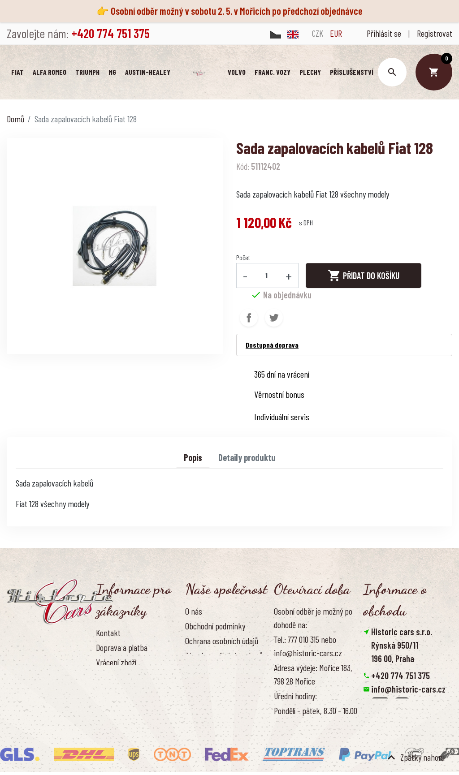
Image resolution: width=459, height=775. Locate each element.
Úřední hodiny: (295, 696)
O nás (193, 611)
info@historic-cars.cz (408, 689)
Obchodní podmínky (215, 625)
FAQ (101, 677)
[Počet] (266, 275)
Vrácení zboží (116, 662)
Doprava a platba (121, 647)
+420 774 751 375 (400, 676)
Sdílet (249, 318)
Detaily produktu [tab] (247, 457)
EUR (336, 33)
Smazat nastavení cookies (407, 729)
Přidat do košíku (363, 275)
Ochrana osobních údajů (221, 641)
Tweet (274, 318)
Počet (243, 257)
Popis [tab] (193, 457)
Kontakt (108, 632)
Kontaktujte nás (120, 692)
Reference (111, 707)
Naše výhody (204, 684)
